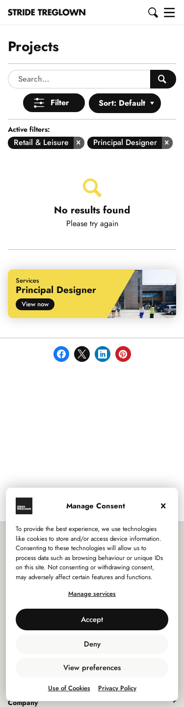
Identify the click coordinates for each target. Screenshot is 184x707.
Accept (92, 619)
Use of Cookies (69, 688)
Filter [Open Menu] (60, 102)
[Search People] (163, 79)
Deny (92, 644)
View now (35, 304)
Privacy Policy (117, 688)
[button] (153, 12)
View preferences (92, 667)
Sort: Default (122, 103)
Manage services (92, 593)
